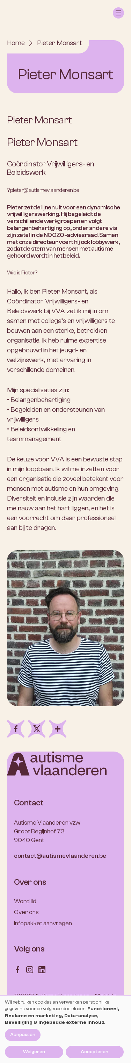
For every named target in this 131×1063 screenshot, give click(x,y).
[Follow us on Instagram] (29, 969)
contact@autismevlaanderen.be (60, 856)
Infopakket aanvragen (43, 923)
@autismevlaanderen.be (51, 190)
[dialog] (65, 1029)
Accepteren (94, 1052)
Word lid (25, 901)
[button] (118, 13)
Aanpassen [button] (22, 1034)
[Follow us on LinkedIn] (41, 969)
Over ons (26, 912)
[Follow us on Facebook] (17, 969)
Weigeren (34, 1052)
